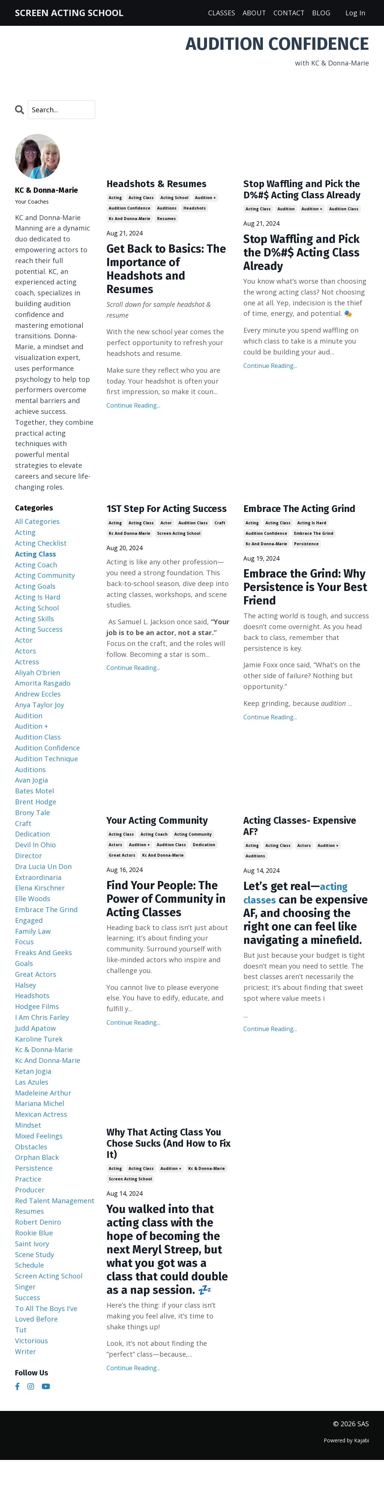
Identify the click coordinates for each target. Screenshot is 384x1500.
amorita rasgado (42, 683)
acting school (174, 200)
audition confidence (129, 210)
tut (21, 1330)
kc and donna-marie (129, 221)
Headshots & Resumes (165, 185)
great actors (122, 875)
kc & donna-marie (206, 1211)
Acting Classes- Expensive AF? (283, 846)
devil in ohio (35, 845)
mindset (28, 1125)
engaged (29, 920)
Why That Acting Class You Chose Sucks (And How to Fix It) (163, 1183)
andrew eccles (38, 694)
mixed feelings (39, 1136)
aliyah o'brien (37, 672)
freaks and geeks (43, 952)
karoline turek (39, 1038)
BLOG (321, 12)
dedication (204, 865)
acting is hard (311, 540)
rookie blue (34, 1233)
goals (24, 963)
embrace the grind (313, 551)
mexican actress (41, 1114)
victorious (31, 1340)
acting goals (35, 586)
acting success (39, 629)
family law (33, 931)
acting (115, 200)
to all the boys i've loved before (46, 1314)
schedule (29, 1265)
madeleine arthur (43, 1092)
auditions (167, 210)
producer (30, 1190)
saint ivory (32, 1243)
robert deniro (38, 1222)
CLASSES (220, 12)
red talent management (54, 1200)
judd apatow (35, 1028)
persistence (306, 561)
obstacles (31, 1146)
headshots (194, 210)
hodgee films (37, 1006)
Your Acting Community (166, 840)
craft (219, 540)
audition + (205, 200)
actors (115, 865)
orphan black (37, 1157)
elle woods (32, 898)
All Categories (37, 521)
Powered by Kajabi (346, 1480)
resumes (166, 221)
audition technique (46, 758)
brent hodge (35, 802)
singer (25, 1287)
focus (24, 942)
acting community (193, 854)
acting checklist (41, 543)
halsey (25, 985)
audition (286, 227)
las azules (31, 1082)
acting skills (34, 618)
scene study (34, 1254)
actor (166, 540)
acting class (141, 200)
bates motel (34, 791)
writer (25, 1351)
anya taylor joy (39, 705)
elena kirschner (40, 888)
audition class (343, 227)
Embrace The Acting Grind (294, 519)
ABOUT (253, 12)
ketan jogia (33, 1071)
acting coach (154, 854)
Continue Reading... (133, 408)
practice (28, 1179)
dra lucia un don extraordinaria (43, 872)
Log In (355, 12)
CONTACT (288, 12)
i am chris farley (42, 1017)
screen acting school (178, 551)
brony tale (32, 812)
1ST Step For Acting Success (155, 519)
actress (27, 661)
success (27, 1297)
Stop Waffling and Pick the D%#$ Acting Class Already (301, 199)
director (28, 855)
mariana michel (39, 1103)
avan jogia (31, 780)
